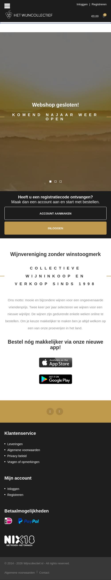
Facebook (50, 411)
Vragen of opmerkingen (23, 462)
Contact (44, 572)
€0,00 (99, 15)
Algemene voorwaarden (23, 450)
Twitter (59, 411)
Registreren (99, 4)
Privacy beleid (17, 456)
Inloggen (82, 4)
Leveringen (15, 444)
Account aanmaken (56, 213)
